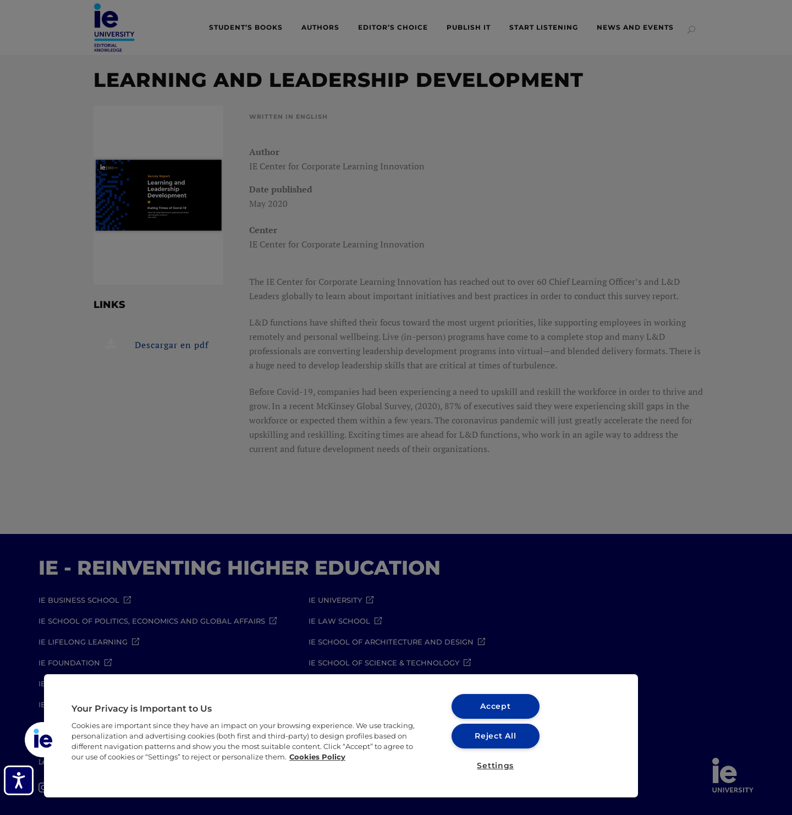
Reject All (495, 736)
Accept (495, 706)
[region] (341, 735)
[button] (42, 739)
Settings (495, 765)
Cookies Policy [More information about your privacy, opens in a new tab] (317, 757)
